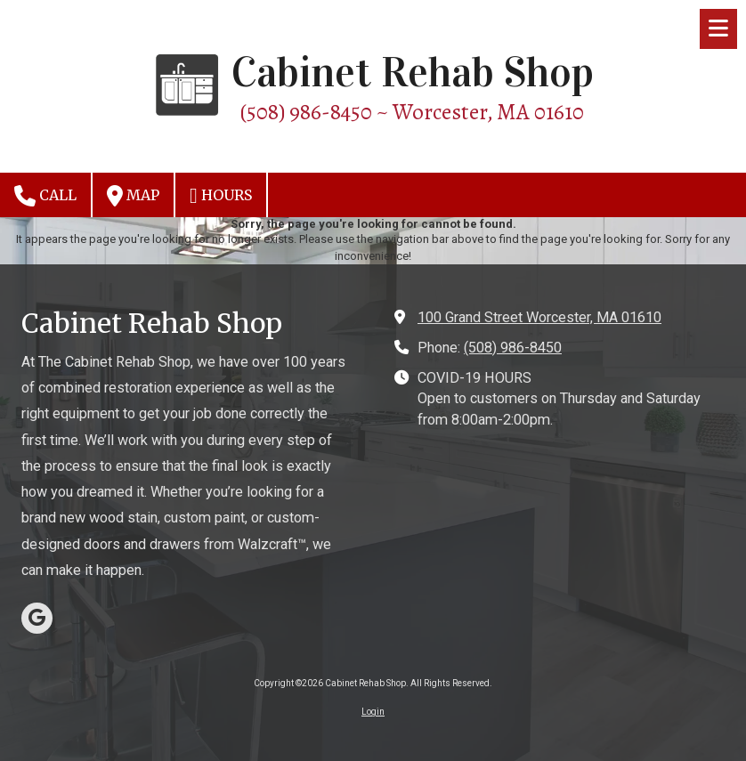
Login (373, 711)
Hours (221, 195)
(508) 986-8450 (513, 347)
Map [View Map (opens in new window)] (133, 195)
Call (45, 195)
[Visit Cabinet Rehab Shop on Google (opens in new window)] (37, 618)
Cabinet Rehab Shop (412, 72)
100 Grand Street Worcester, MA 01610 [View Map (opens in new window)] (539, 317)
